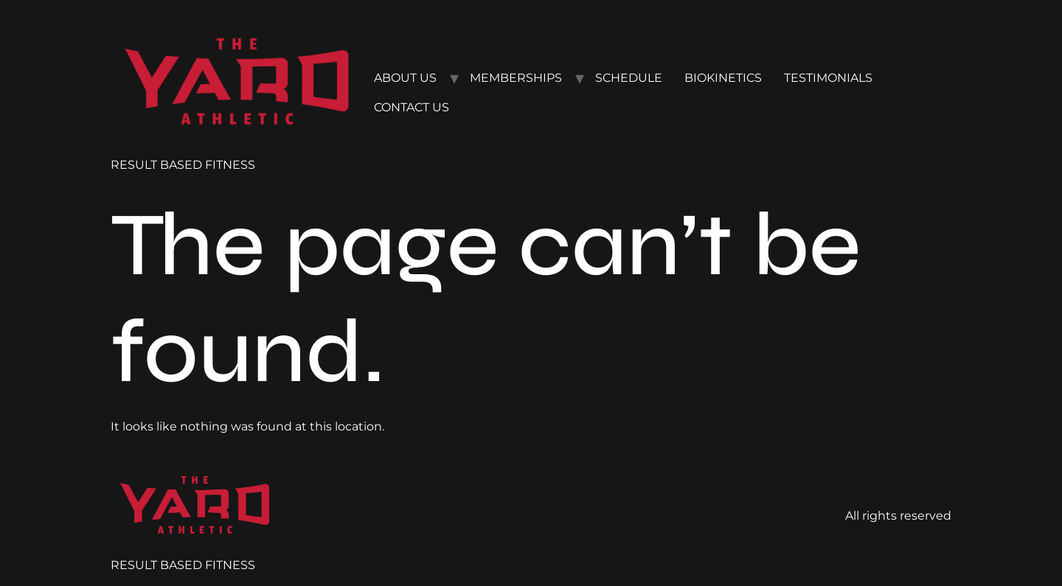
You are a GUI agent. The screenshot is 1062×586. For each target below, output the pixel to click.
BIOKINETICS (723, 78)
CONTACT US (411, 107)
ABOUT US (405, 78)
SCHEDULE (628, 78)
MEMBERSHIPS (516, 78)
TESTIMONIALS (828, 78)
